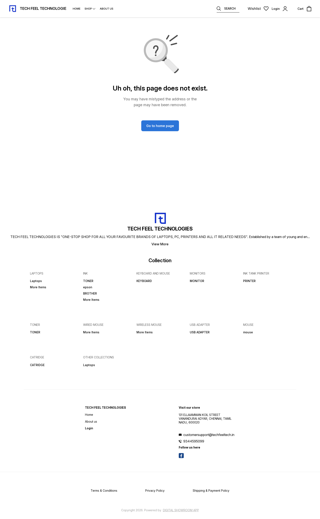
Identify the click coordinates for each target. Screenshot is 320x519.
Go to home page (160, 126)
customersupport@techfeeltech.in (208, 435)
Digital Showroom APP (181, 510)
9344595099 (193, 441)
